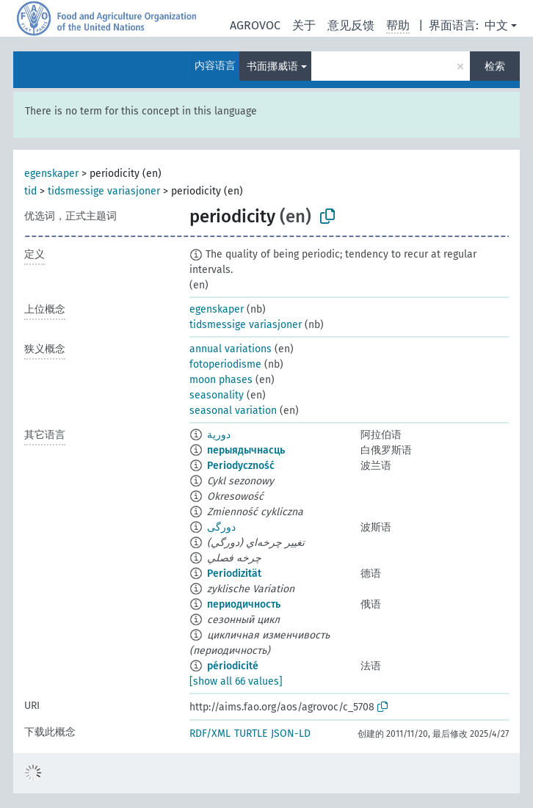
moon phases (221, 380)
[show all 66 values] (236, 681)
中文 (496, 25)
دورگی (221, 527)
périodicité (232, 666)
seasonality (216, 395)
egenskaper (51, 173)
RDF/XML (210, 733)
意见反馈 (350, 25)
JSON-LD (291, 733)
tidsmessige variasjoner (104, 191)
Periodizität (234, 573)
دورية (219, 435)
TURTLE (250, 733)
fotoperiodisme (225, 364)
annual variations (230, 349)
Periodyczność (241, 465)
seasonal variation (233, 410)
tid (30, 191)
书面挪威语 (272, 66)
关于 (304, 25)
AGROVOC (255, 25)
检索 (495, 66)
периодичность (243, 604)
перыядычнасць (246, 450)
